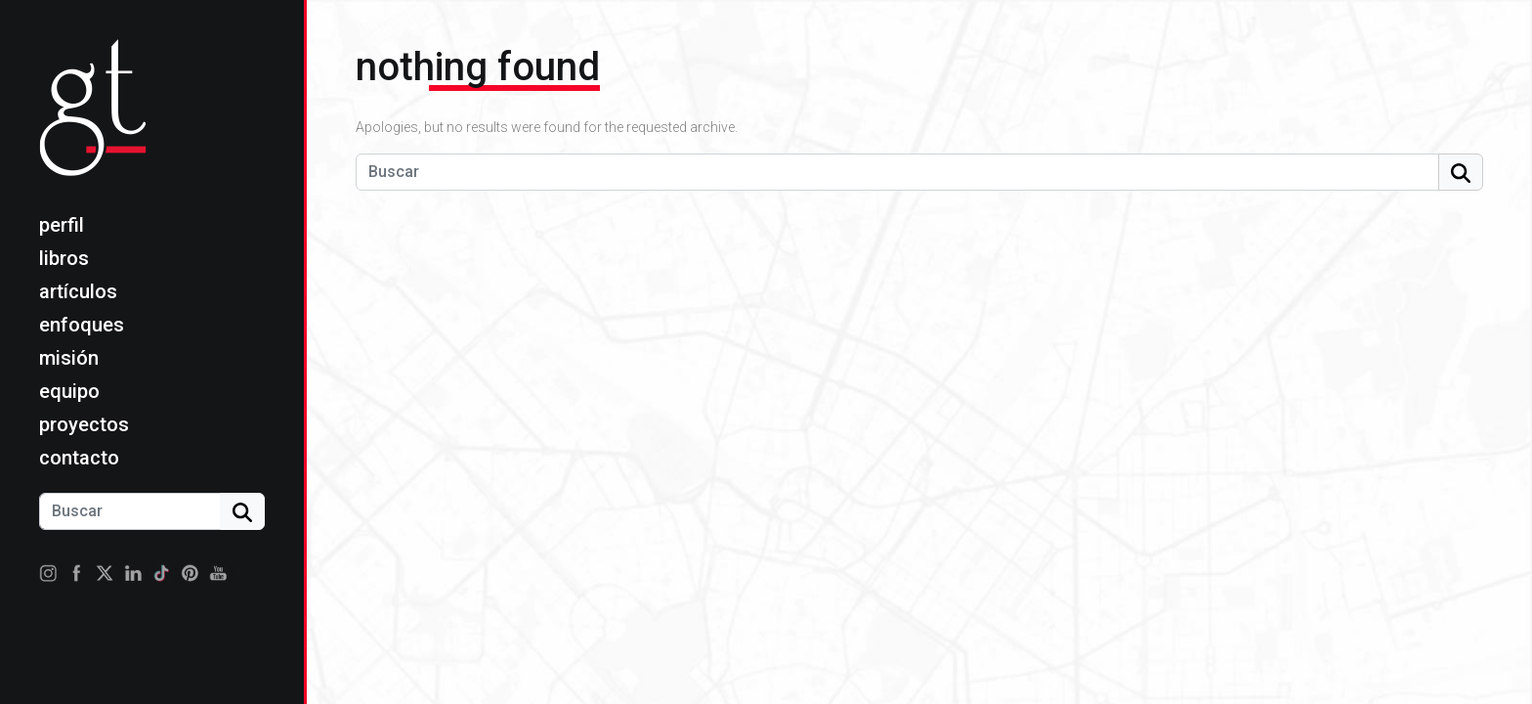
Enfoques (81, 324)
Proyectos (84, 424)
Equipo (69, 391)
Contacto (79, 457)
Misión (69, 358)
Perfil (61, 225)
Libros (64, 258)
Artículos (78, 291)
